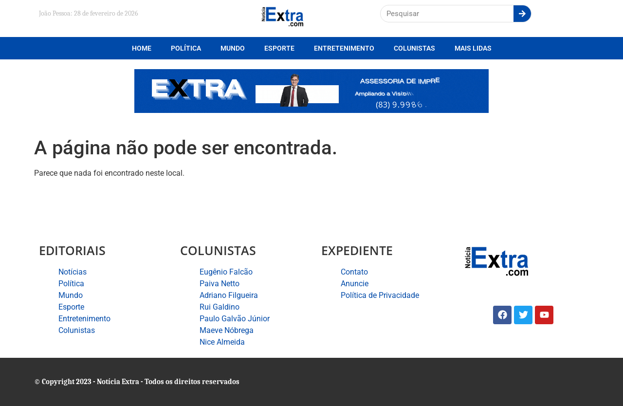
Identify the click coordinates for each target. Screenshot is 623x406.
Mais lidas (473, 48)
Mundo (232, 48)
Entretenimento (344, 48)
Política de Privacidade (380, 295)
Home (141, 48)
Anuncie (354, 283)
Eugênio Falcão (226, 272)
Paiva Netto (219, 283)
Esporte (279, 48)
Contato (354, 272)
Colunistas (414, 48)
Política (186, 48)
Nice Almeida (222, 342)
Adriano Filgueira (229, 295)
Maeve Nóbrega (227, 330)
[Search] (522, 13)
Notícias (72, 272)
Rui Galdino (219, 307)
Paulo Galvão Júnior (235, 318)
